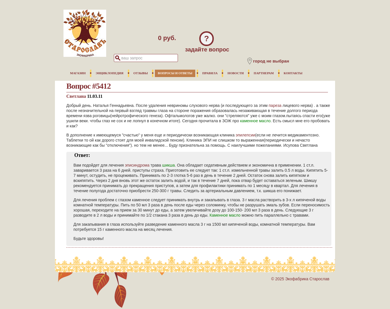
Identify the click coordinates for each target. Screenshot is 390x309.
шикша (168, 165)
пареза (275, 105)
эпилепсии (245, 135)
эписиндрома (137, 165)
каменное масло (255, 121)
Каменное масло (225, 215)
